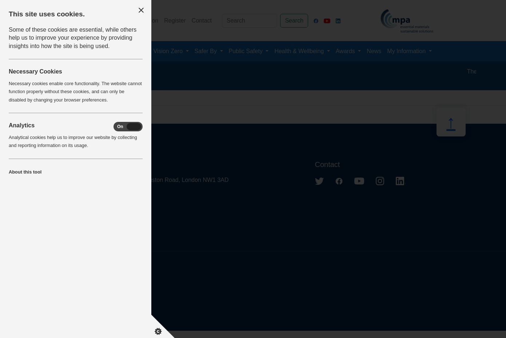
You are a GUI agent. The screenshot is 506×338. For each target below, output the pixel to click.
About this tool (25, 172)
